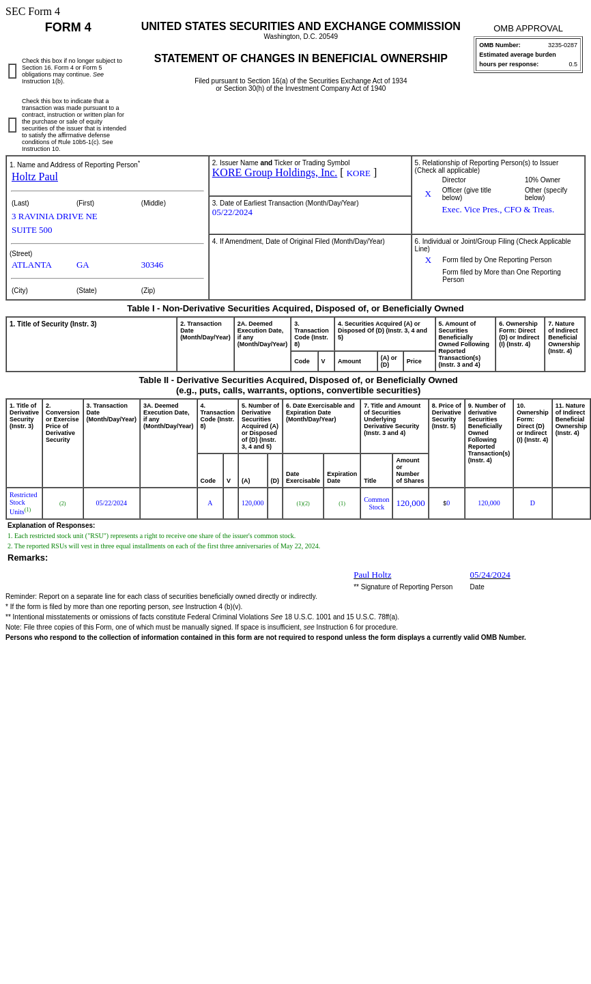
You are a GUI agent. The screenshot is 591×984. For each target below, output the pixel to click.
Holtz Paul (35, 176)
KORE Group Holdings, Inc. (275, 172)
